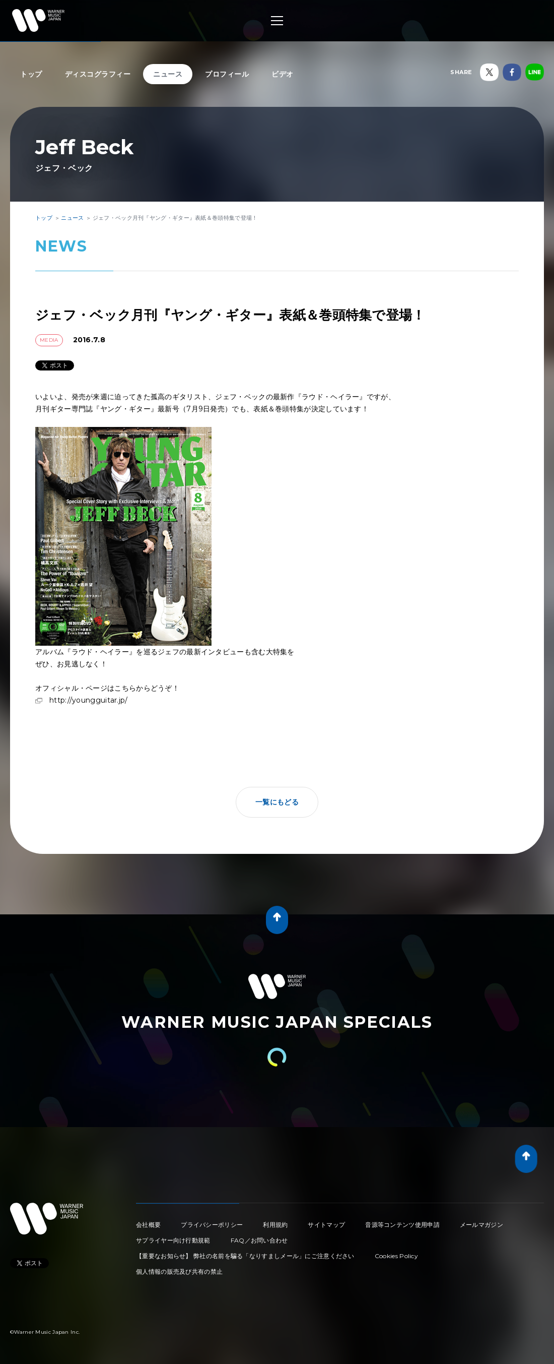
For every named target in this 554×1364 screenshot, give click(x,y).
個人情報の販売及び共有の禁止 (179, 1271)
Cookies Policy (396, 1256)
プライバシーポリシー (212, 1224)
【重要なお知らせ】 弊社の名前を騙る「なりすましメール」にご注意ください (245, 1256)
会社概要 (148, 1224)
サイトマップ (326, 1224)
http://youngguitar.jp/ (88, 700)
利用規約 (275, 1224)
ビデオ (282, 74)
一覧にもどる (277, 802)
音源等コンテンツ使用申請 (402, 1224)
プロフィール (227, 74)
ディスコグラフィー (98, 74)
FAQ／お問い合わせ (259, 1240)
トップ (31, 74)
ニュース (167, 74)
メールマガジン (481, 1224)
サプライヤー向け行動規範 (173, 1240)
